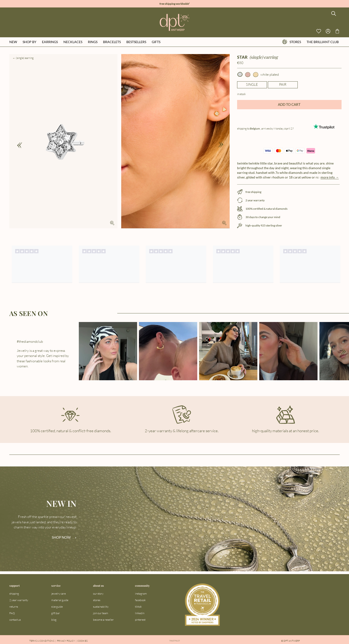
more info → (330, 177)
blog (53, 619)
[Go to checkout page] (337, 31)
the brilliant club (323, 42)
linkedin (139, 613)
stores (291, 42)
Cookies (82, 640)
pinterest (140, 619)
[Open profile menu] (328, 31)
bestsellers (136, 42)
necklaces (72, 42)
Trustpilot (174, 641)
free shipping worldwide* (174, 4)
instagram (141, 593)
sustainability (101, 606)
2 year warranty (18, 600)
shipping (14, 593)
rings (92, 42)
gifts (156, 42)
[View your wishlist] (318, 31)
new (13, 42)
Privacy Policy (66, 640)
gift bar (55, 613)
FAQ (12, 613)
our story (98, 593)
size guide (57, 606)
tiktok (138, 606)
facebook (140, 600)
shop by (29, 42)
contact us (15, 619)
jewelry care (58, 593)
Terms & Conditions (41, 640)
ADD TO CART (289, 104)
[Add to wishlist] (225, 59)
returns (13, 606)
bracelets (112, 42)
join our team (100, 613)
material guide (59, 600)
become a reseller (103, 619)
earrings (50, 42)
